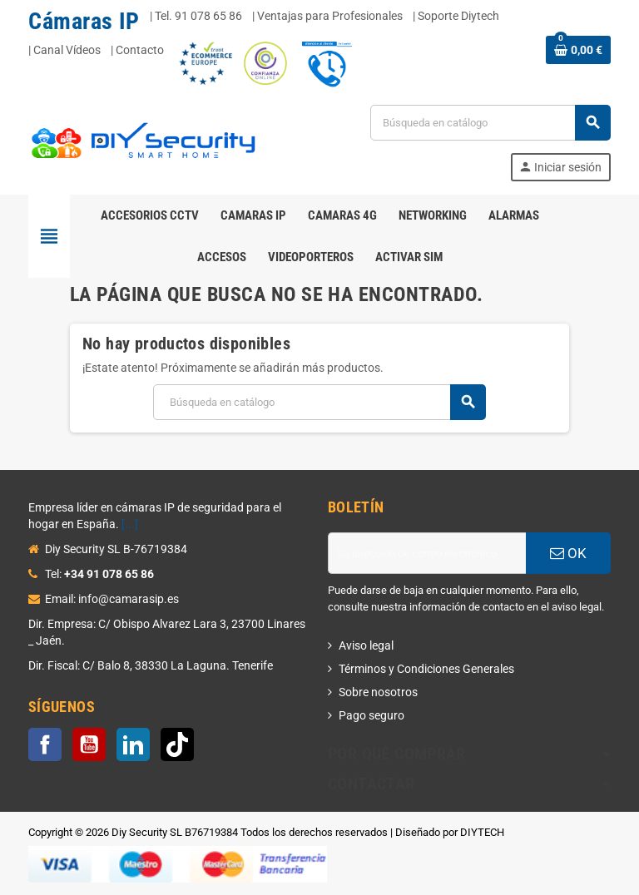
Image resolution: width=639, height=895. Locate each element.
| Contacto (137, 50)
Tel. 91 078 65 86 (198, 15)
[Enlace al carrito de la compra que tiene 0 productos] (578, 50)
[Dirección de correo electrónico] (427, 553)
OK (568, 553)
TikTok (177, 744)
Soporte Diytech (458, 15)
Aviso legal (366, 645)
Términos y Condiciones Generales (426, 668)
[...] (129, 524)
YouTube (89, 744)
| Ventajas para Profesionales (327, 15)
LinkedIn (133, 744)
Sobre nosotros (378, 692)
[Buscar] (490, 123)
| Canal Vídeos (64, 50)
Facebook (45, 744)
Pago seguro (371, 715)
